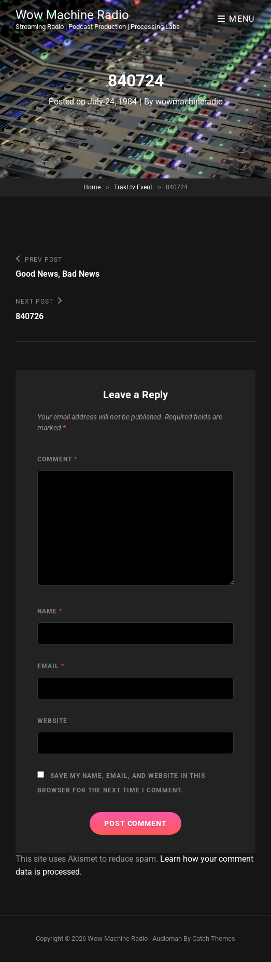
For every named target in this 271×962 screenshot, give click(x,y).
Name (49, 611)
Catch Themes (213, 938)
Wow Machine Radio (72, 15)
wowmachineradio (189, 102)
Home (92, 187)
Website (52, 721)
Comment (57, 459)
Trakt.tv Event (133, 187)
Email (50, 666)
